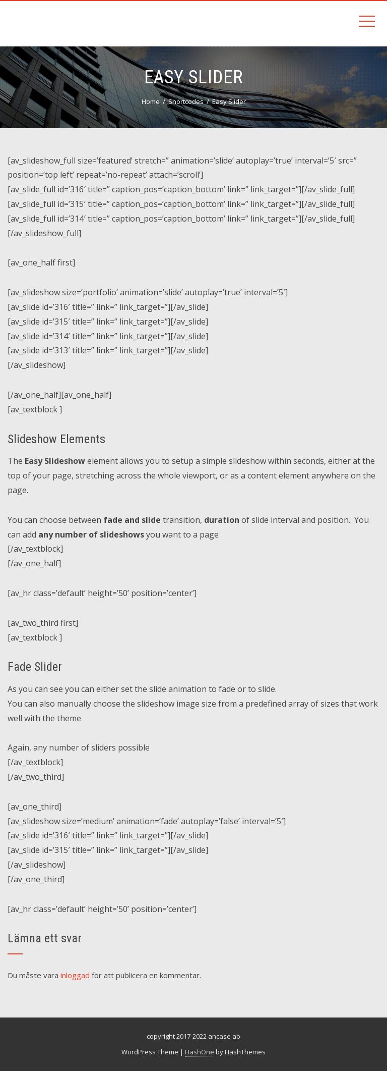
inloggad (75, 975)
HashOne (199, 1051)
